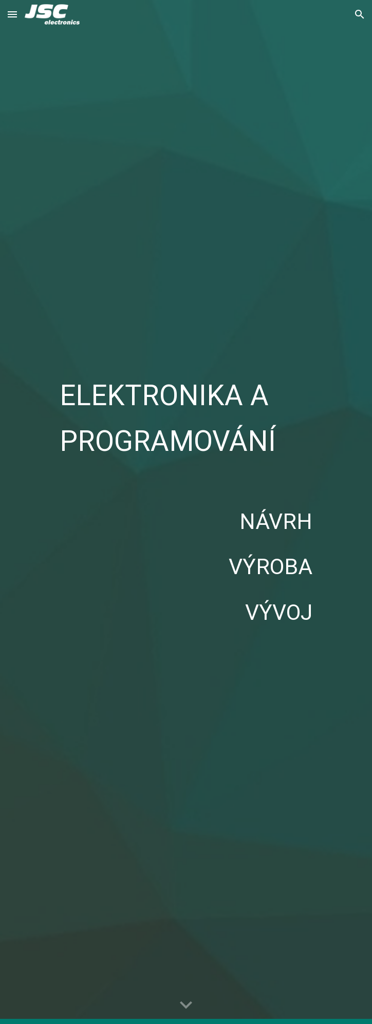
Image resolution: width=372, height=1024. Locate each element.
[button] (12, 14)
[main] (185, 415)
